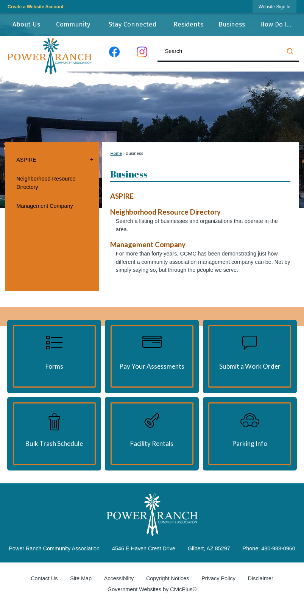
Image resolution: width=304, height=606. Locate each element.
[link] (274, 6)
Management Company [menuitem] (148, 244)
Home (116, 153)
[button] (290, 51)
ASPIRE (26, 160)
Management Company (44, 206)
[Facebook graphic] (114, 53)
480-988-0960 (278, 548)
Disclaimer (260, 578)
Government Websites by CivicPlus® (152, 589)
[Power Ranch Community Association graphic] (151, 514)
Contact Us (44, 578)
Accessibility (119, 578)
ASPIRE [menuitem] (122, 196)
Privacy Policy (218, 578)
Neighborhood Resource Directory (45, 183)
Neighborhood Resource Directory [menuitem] (165, 212)
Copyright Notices (167, 578)
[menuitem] (26, 24)
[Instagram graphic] (142, 53)
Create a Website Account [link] (35, 6)
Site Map (81, 578)
